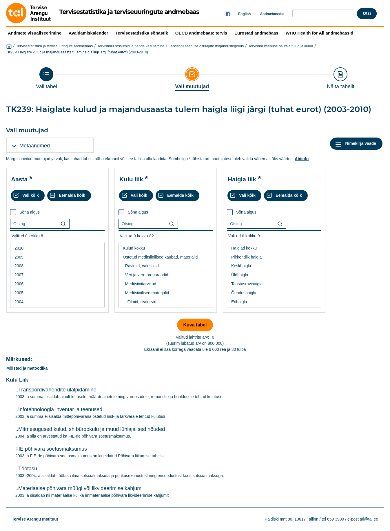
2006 (57, 283)
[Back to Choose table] (46, 78)
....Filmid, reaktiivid (165, 301)
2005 (57, 292)
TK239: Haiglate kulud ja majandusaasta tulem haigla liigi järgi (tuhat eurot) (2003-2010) (77, 52)
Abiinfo (302, 158)
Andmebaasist (272, 14)
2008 (57, 265)
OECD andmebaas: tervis (201, 32)
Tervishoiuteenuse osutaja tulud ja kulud (280, 46)
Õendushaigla (274, 292)
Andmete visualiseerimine (34, 32)
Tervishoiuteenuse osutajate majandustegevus (206, 46)
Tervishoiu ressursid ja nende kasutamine (130, 46)
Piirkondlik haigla (274, 257)
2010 (57, 248)
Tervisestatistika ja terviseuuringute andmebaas (54, 46)
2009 (57, 257)
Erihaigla (274, 301)
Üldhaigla (274, 274)
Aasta (19, 179)
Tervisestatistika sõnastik (141, 32)
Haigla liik (242, 179)
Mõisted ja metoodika (27, 368)
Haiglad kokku (274, 248)
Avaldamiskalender (88, 32)
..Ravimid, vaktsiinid (165, 265)
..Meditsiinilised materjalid (165, 292)
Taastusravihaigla (274, 283)
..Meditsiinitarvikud (165, 283)
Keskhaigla (274, 265)
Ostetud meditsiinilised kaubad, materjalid (165, 257)
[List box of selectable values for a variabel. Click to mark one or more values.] (57, 275)
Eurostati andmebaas (256, 32)
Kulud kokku (165, 248)
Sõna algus (29, 212)
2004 (57, 301)
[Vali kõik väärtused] (27, 195)
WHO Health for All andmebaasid (319, 32)
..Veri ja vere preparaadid (165, 274)
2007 (57, 274)
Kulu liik (131, 179)
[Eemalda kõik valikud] (69, 195)
